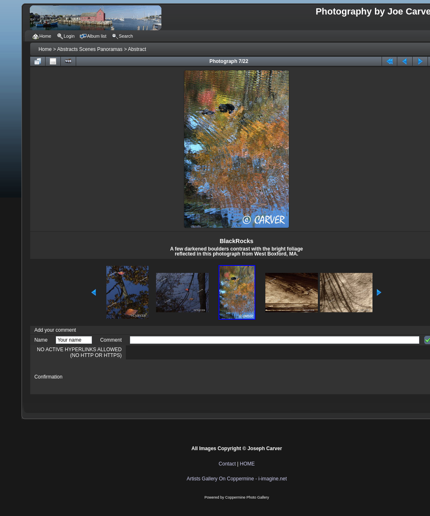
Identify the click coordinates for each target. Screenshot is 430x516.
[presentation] (193, 377)
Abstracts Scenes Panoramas (90, 49)
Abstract (137, 49)
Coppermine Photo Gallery (247, 497)
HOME (247, 464)
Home (45, 49)
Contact (227, 464)
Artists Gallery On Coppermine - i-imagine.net (237, 479)
